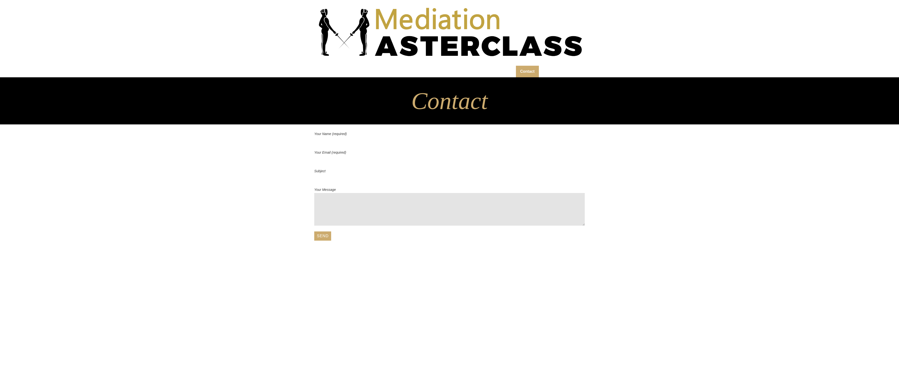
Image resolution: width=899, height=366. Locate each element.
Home (370, 71)
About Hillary (397, 71)
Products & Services (437, 71)
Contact (527, 71)
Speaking (473, 71)
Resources (501, 71)
